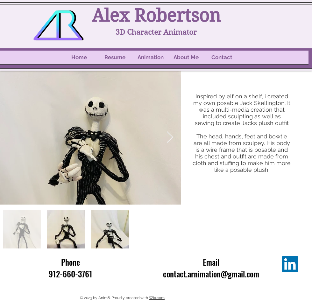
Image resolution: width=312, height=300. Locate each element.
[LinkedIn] (290, 264)
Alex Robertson (156, 15)
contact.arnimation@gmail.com (211, 274)
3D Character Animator (156, 32)
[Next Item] (170, 137)
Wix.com (157, 298)
